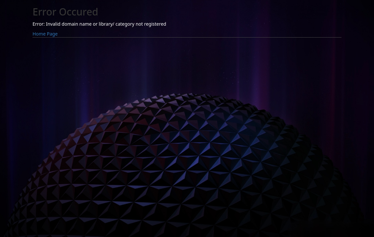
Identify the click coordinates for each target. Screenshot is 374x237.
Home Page (45, 34)
